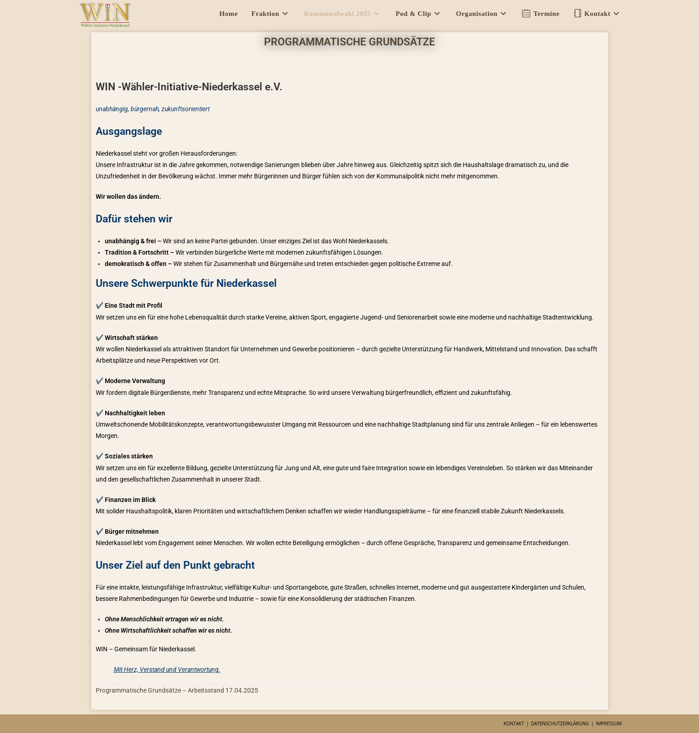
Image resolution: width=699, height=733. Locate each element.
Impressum (609, 723)
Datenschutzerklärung (560, 723)
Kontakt (513, 723)
